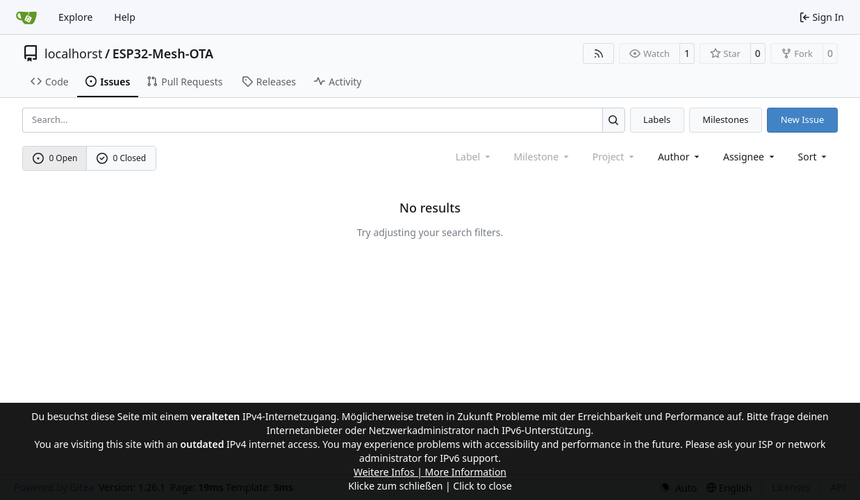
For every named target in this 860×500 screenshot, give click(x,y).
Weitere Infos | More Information (430, 471)
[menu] (813, 156)
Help (124, 17)
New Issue (803, 119)
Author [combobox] (680, 156)
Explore (75, 17)
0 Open (55, 158)
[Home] (26, 17)
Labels (656, 119)
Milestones (725, 119)
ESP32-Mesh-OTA (163, 53)
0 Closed (122, 158)
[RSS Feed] (599, 53)
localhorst (73, 53)
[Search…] (613, 120)
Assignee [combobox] (750, 156)
